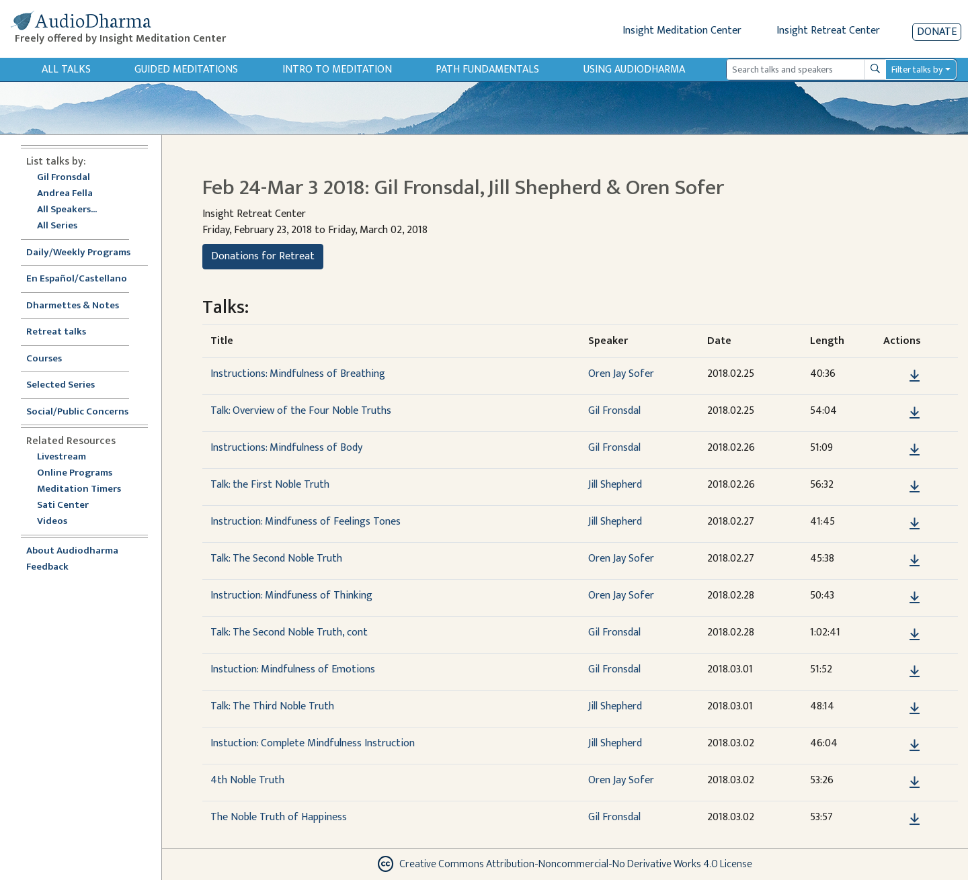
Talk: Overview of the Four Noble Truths (300, 411)
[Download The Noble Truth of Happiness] (914, 819)
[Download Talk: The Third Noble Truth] (914, 709)
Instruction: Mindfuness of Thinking (291, 595)
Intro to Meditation (337, 69)
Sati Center (63, 505)
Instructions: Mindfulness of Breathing (297, 374)
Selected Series (68, 385)
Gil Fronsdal (63, 177)
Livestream (61, 457)
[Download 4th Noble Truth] (914, 783)
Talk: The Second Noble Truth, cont (289, 632)
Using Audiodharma (634, 69)
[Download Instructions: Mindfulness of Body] (914, 450)
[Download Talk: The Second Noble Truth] (914, 561)
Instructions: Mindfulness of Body (286, 448)
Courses (44, 359)
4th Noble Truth (247, 780)
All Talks (66, 69)
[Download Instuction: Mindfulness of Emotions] (914, 672)
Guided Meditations (186, 69)
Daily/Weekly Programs (85, 253)
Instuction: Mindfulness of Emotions (292, 669)
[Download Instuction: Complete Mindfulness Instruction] (914, 746)
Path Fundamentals (487, 69)
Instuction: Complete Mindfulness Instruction (312, 743)
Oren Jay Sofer (621, 374)
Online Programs (74, 473)
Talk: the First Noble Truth (269, 485)
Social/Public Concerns (77, 412)
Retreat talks (56, 332)
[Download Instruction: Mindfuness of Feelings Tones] (914, 524)
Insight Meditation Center (681, 30)
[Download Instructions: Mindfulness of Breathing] (914, 376)
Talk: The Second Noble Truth (276, 558)
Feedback (47, 567)
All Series (57, 226)
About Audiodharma (72, 551)
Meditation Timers (79, 489)
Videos (59, 521)
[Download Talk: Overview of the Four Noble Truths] (914, 413)
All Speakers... (67, 210)
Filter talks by (916, 69)
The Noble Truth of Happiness (278, 817)
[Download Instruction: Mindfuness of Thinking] (914, 598)
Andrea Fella (65, 194)
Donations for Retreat (263, 256)
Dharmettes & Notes (72, 306)
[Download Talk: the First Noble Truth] (914, 487)
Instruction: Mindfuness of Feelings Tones (305, 522)
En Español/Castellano (76, 279)
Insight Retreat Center (828, 30)
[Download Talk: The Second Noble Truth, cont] (914, 635)
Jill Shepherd (615, 485)
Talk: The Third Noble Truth (272, 706)
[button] (894, 376)
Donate (937, 32)
